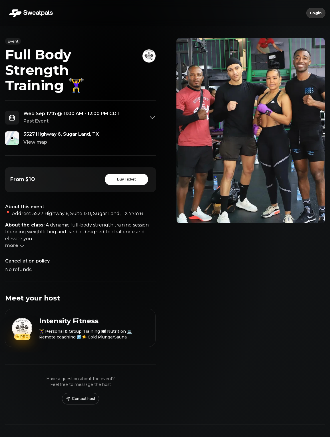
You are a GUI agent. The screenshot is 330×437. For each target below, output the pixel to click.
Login (316, 13)
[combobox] (89, 118)
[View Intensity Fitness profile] (80, 328)
